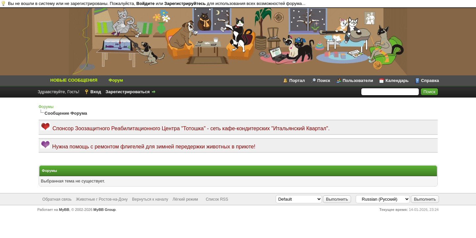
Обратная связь (56, 199)
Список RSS (217, 199)
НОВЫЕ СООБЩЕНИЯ (74, 80)
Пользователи (358, 80)
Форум (116, 80)
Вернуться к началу (150, 199)
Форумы (46, 106)
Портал (297, 80)
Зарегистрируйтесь (185, 3)
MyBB (64, 210)
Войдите (146, 3)
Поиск (323, 80)
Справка (430, 80)
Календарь (397, 80)
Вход (96, 91)
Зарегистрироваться (127, 91)
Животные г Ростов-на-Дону (102, 199)
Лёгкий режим (185, 199)
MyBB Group (105, 210)
